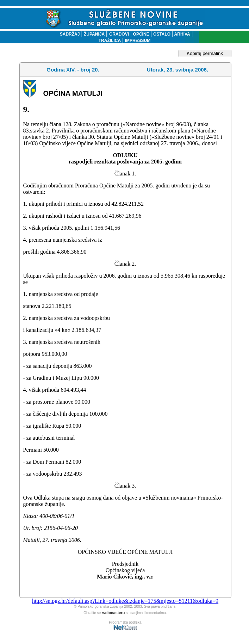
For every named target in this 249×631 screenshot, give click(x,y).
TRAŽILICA (110, 40)
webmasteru (113, 613)
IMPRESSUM (138, 40)
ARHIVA (181, 34)
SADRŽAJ (68, 34)
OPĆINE (141, 34)
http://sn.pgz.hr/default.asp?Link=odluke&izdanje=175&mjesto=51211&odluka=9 (125, 601)
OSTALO (161, 34)
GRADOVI (119, 34)
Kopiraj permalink (205, 53)
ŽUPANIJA (94, 34)
